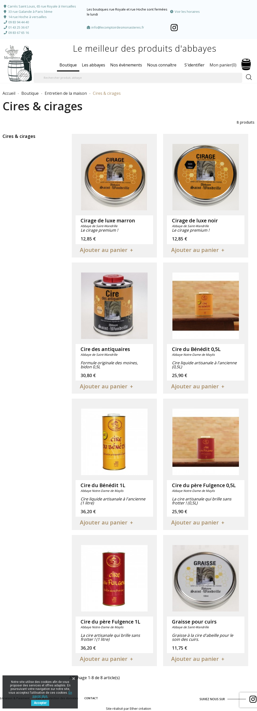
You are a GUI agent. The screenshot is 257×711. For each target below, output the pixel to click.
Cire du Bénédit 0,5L (196, 349)
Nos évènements (126, 65)
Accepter (40, 703)
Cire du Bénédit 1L (103, 485)
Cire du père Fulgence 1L (110, 621)
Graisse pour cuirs (194, 621)
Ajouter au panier (103, 249)
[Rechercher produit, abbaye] (138, 78)
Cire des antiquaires (105, 349)
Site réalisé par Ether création (128, 708)
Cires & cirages (19, 136)
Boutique (68, 65)
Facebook (174, 27)
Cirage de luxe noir (195, 220)
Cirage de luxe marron (108, 220)
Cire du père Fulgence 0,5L (204, 485)
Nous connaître (161, 65)
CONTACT (91, 698)
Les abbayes (93, 65)
